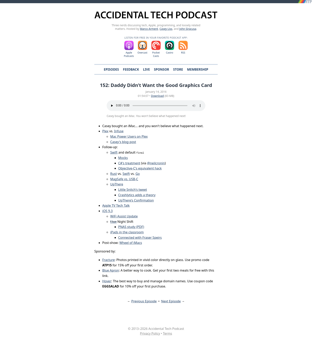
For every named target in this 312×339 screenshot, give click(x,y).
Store (178, 69)
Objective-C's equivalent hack (140, 168)
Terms (167, 333)
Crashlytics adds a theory (136, 195)
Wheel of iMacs (130, 243)
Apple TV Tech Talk (116, 205)
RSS (183, 52)
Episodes (111, 69)
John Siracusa (187, 29)
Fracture (108, 260)
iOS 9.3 (107, 211)
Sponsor (161, 69)
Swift (114, 152)
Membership (197, 69)
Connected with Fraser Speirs (140, 237)
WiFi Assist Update (124, 216)
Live (146, 69)
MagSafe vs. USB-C (124, 179)
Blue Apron (110, 270)
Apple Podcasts (129, 54)
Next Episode (171, 301)
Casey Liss (166, 29)
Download (157, 96)
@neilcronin (156, 163)
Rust (113, 173)
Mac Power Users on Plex (129, 136)
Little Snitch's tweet (132, 189)
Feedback (131, 69)
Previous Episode (144, 301)
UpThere (116, 184)
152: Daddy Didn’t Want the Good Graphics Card (156, 85)
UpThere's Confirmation (136, 200)
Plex (105, 131)
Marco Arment (149, 29)
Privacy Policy (150, 333)
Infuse (118, 131)
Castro (169, 52)
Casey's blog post (123, 142)
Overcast (142, 52)
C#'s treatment (129, 163)
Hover (106, 281)
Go (138, 173)
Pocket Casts (156, 54)
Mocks (123, 158)
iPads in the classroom (127, 232)
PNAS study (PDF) (131, 227)
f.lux (113, 221)
